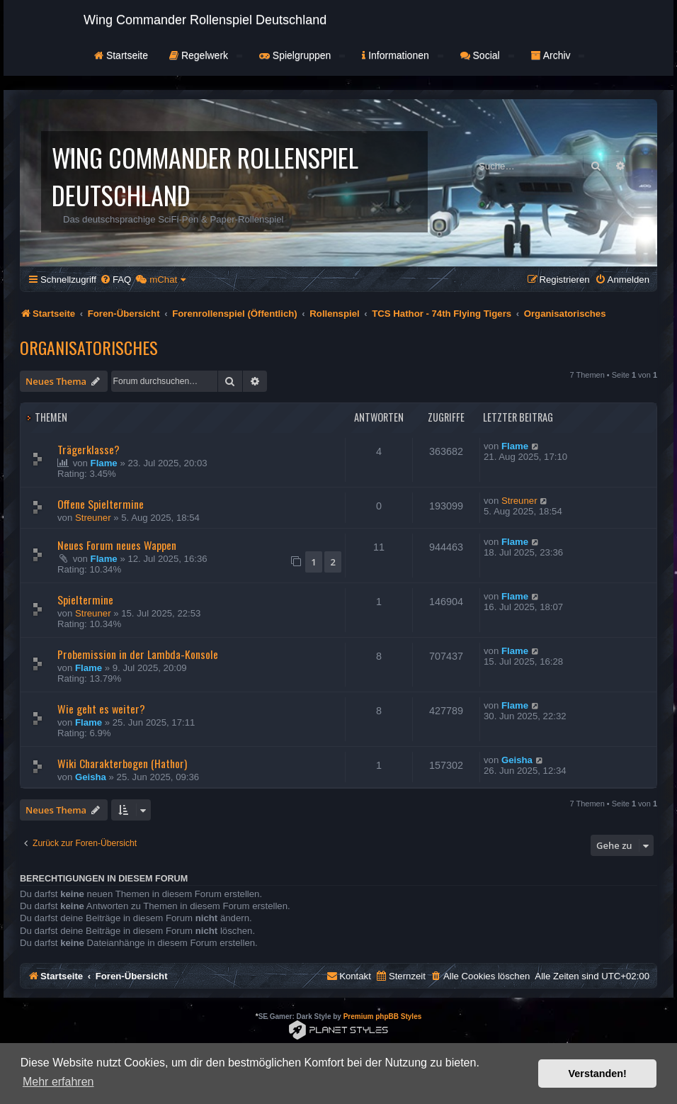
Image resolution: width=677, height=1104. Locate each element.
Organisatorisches (89, 347)
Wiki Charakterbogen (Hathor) (122, 763)
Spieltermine (85, 599)
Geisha (90, 777)
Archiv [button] (558, 55)
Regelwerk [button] (205, 55)
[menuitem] (115, 279)
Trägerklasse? (88, 449)
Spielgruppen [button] (302, 55)
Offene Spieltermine (100, 503)
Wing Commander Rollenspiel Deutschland (205, 20)
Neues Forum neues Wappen (116, 544)
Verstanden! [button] (598, 1073)
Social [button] (487, 55)
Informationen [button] (402, 55)
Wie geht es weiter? (101, 708)
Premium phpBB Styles (382, 1016)
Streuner (93, 517)
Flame (104, 463)
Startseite (121, 55)
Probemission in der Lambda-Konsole (137, 654)
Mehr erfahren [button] (58, 1082)
